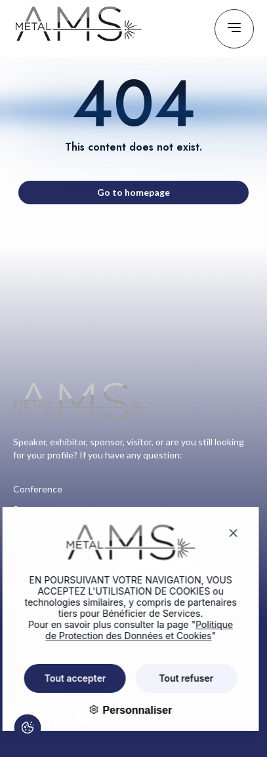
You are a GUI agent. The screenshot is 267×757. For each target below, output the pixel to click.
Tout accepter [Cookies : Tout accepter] (66, 678)
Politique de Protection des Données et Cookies (130, 630)
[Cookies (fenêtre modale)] (27, 729)
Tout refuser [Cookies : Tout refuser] (177, 678)
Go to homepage (133, 192)
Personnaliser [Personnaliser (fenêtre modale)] (127, 710)
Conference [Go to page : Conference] (37, 488)
